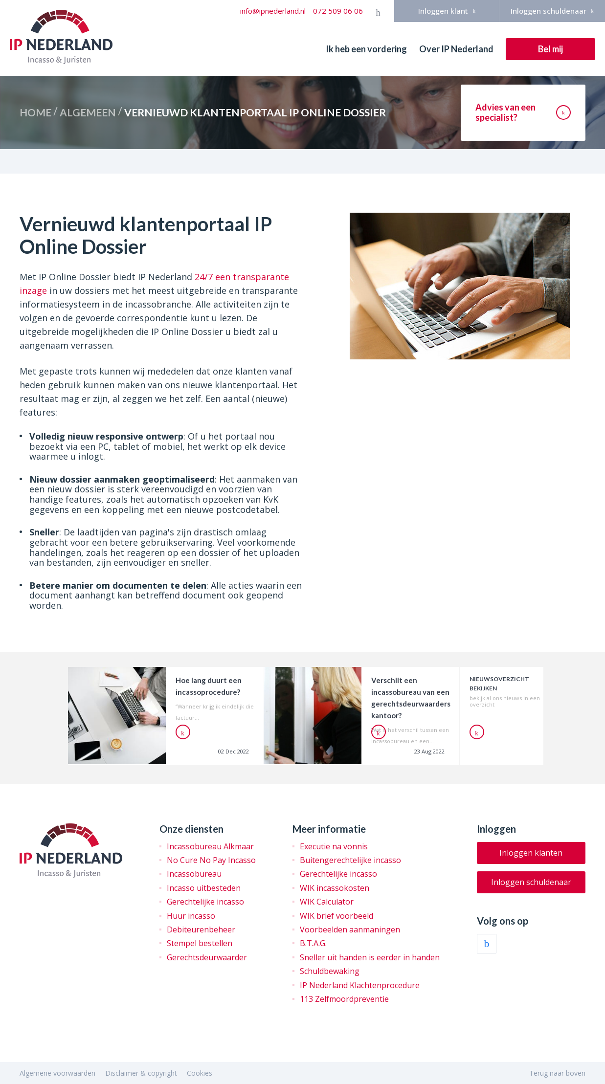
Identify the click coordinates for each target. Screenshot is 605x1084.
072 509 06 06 (338, 11)
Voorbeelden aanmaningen (350, 929)
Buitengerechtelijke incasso (350, 860)
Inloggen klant (446, 11)
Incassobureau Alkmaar (210, 846)
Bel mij (550, 49)
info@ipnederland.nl (273, 11)
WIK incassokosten (334, 888)
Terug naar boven (557, 1073)
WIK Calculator (327, 901)
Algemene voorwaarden (57, 1073)
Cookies (199, 1073)
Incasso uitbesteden (204, 888)
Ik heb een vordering (366, 49)
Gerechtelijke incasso (205, 901)
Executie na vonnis (334, 846)
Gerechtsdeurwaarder (207, 957)
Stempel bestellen (199, 943)
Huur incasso (191, 915)
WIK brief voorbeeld (336, 915)
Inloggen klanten (530, 852)
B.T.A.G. (313, 943)
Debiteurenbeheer (201, 929)
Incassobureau (194, 873)
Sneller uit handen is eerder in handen (370, 957)
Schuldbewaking (329, 971)
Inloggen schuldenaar (552, 11)
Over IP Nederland (456, 49)
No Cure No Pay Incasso (211, 860)
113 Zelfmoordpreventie (344, 999)
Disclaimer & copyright (141, 1073)
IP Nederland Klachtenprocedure (360, 985)
